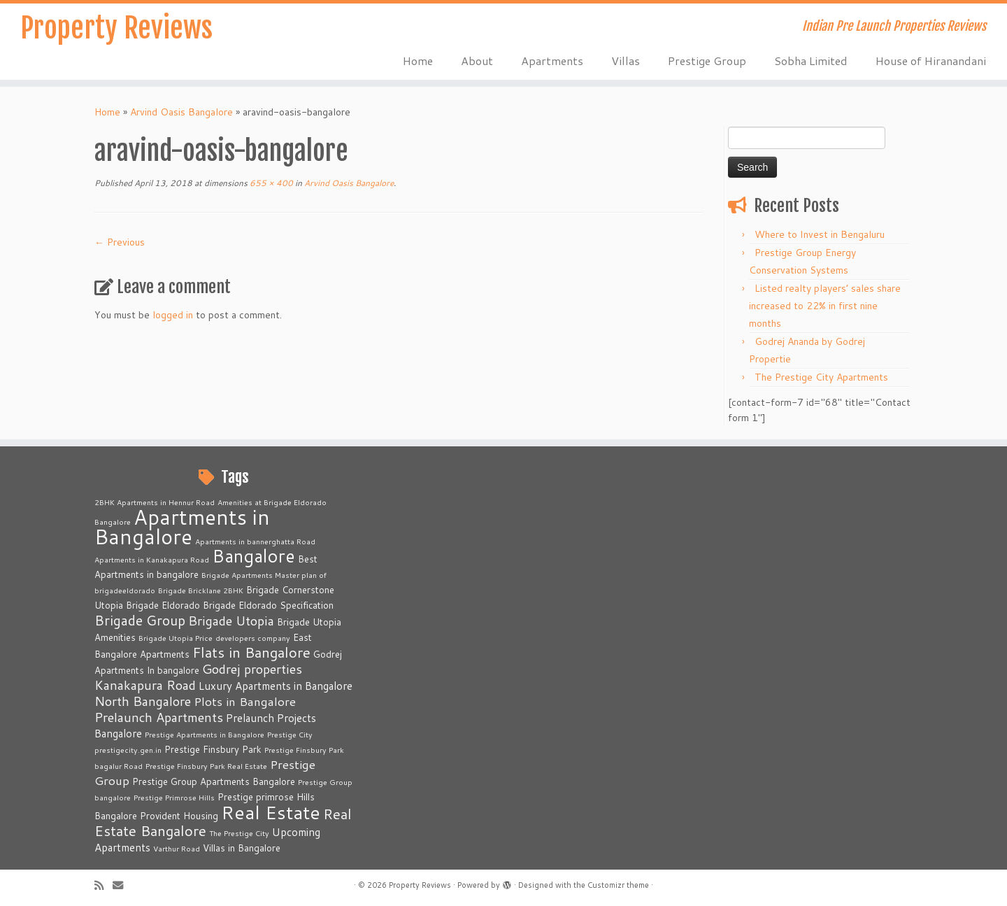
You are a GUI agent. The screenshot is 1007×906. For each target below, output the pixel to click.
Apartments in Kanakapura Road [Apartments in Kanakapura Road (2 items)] (151, 559)
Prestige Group (707, 60)
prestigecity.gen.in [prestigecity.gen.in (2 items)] (128, 749)
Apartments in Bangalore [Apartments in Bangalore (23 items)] (182, 526)
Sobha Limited (811, 60)
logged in (172, 315)
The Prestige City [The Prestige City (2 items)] (239, 833)
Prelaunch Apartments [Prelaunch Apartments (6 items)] (158, 717)
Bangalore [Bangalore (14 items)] (253, 555)
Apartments (552, 60)
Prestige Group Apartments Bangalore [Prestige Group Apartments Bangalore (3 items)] (213, 781)
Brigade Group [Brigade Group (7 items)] (139, 620)
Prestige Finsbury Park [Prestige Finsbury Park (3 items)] (213, 749)
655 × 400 (270, 183)
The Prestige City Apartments (821, 377)
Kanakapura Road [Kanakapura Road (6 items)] (145, 685)
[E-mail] (122, 885)
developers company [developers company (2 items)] (252, 637)
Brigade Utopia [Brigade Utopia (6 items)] (231, 620)
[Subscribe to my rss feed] (103, 885)
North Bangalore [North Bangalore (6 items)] (142, 701)
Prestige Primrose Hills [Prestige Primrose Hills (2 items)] (174, 797)
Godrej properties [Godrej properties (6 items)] (252, 669)
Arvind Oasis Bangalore (181, 112)
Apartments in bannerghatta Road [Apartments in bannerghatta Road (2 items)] (255, 541)
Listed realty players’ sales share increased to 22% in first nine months (825, 305)
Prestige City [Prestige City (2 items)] (290, 734)
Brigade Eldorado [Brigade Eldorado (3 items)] (163, 605)
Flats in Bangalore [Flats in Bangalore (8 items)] (251, 652)
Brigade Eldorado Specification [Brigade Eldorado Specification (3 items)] (268, 605)
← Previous (119, 242)
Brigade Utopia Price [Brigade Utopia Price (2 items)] (175, 637)
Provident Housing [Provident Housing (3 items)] (179, 815)
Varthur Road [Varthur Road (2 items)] (176, 848)
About (477, 60)
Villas (625, 60)
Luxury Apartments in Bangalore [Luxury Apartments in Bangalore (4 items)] (275, 685)
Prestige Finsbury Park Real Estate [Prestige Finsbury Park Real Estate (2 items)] (206, 765)
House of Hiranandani (931, 60)
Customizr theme (618, 885)
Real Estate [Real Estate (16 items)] (270, 812)
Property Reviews (116, 28)
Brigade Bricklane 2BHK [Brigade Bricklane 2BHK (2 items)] (200, 590)
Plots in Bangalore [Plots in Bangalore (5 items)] (245, 701)
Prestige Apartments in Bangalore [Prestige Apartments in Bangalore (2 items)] (204, 734)
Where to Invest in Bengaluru (820, 234)
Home (418, 60)
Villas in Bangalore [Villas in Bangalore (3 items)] (241, 848)
